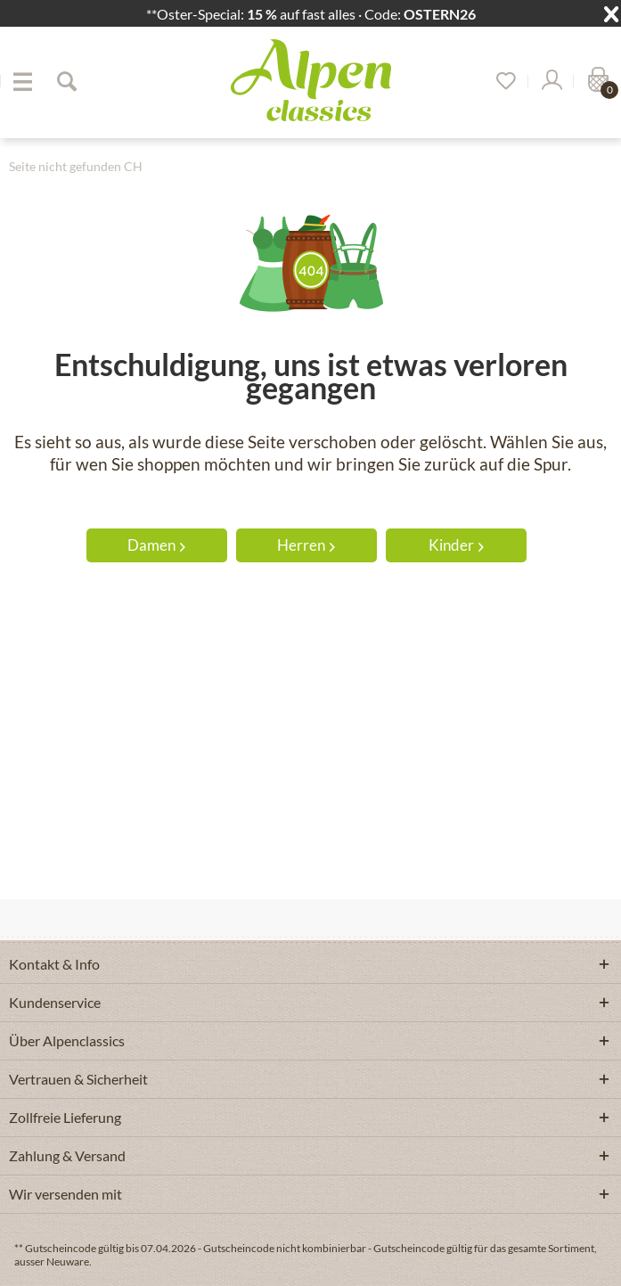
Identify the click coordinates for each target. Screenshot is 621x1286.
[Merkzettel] (500, 81)
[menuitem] (22, 81)
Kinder (456, 545)
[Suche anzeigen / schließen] (66, 81)
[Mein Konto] (550, 81)
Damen (156, 545)
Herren (306, 545)
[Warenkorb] (596, 81)
